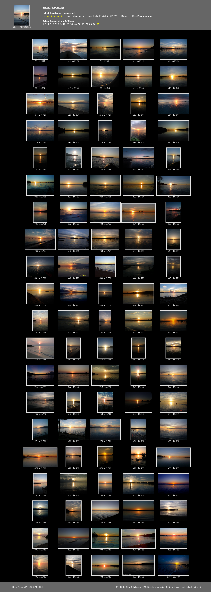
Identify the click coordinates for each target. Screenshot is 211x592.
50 (79, 24)
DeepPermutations (142, 16)
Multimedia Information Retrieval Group (162, 587)
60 (83, 24)
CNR (122, 587)
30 (71, 24)
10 (64, 24)
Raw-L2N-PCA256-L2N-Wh (103, 16)
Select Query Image (53, 7)
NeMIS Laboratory (134, 587)
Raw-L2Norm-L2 (75, 16)
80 (90, 24)
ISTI (117, 587)
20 (68, 24)
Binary (125, 16)
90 (94, 24)
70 (86, 24)
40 (75, 24)
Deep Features (18, 587)
